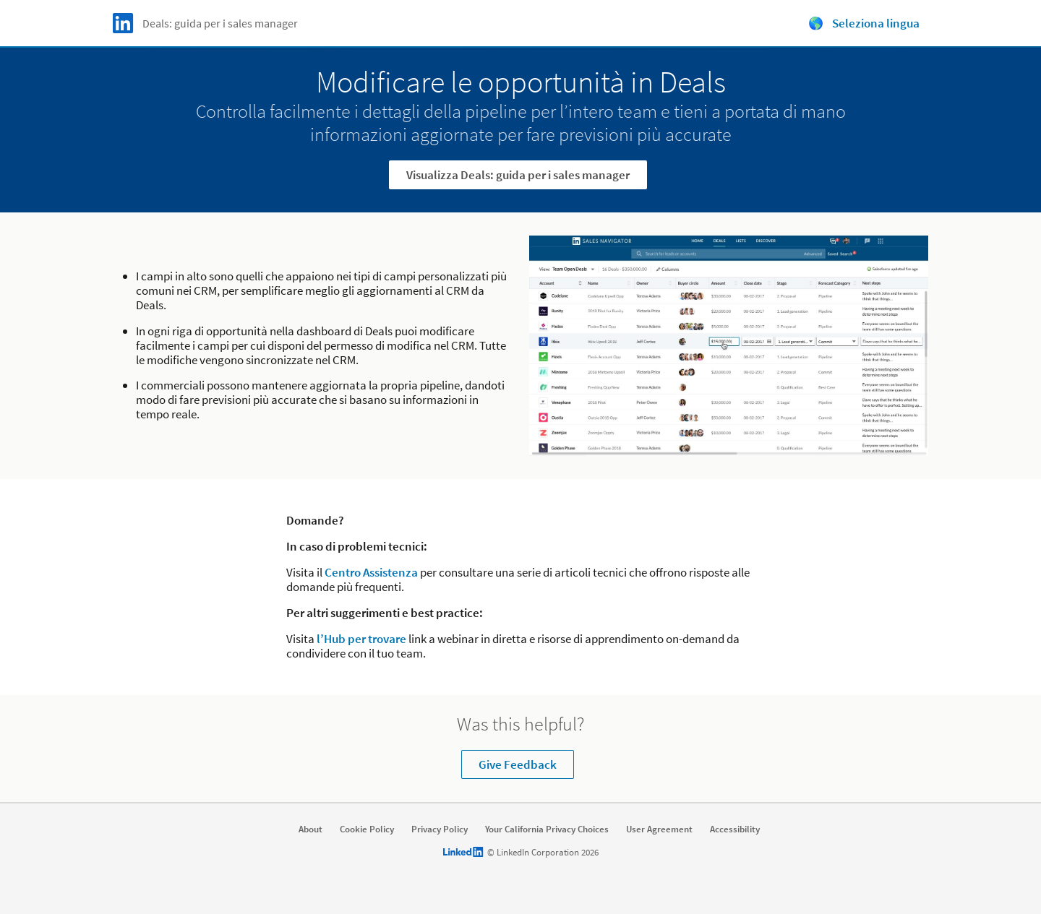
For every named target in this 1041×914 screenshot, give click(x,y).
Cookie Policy (367, 829)
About (310, 829)
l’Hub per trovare (361, 639)
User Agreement (659, 829)
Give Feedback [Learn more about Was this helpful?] (518, 764)
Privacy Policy (439, 829)
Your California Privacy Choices (547, 829)
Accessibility (735, 829)
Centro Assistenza (371, 572)
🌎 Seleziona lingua (864, 23)
